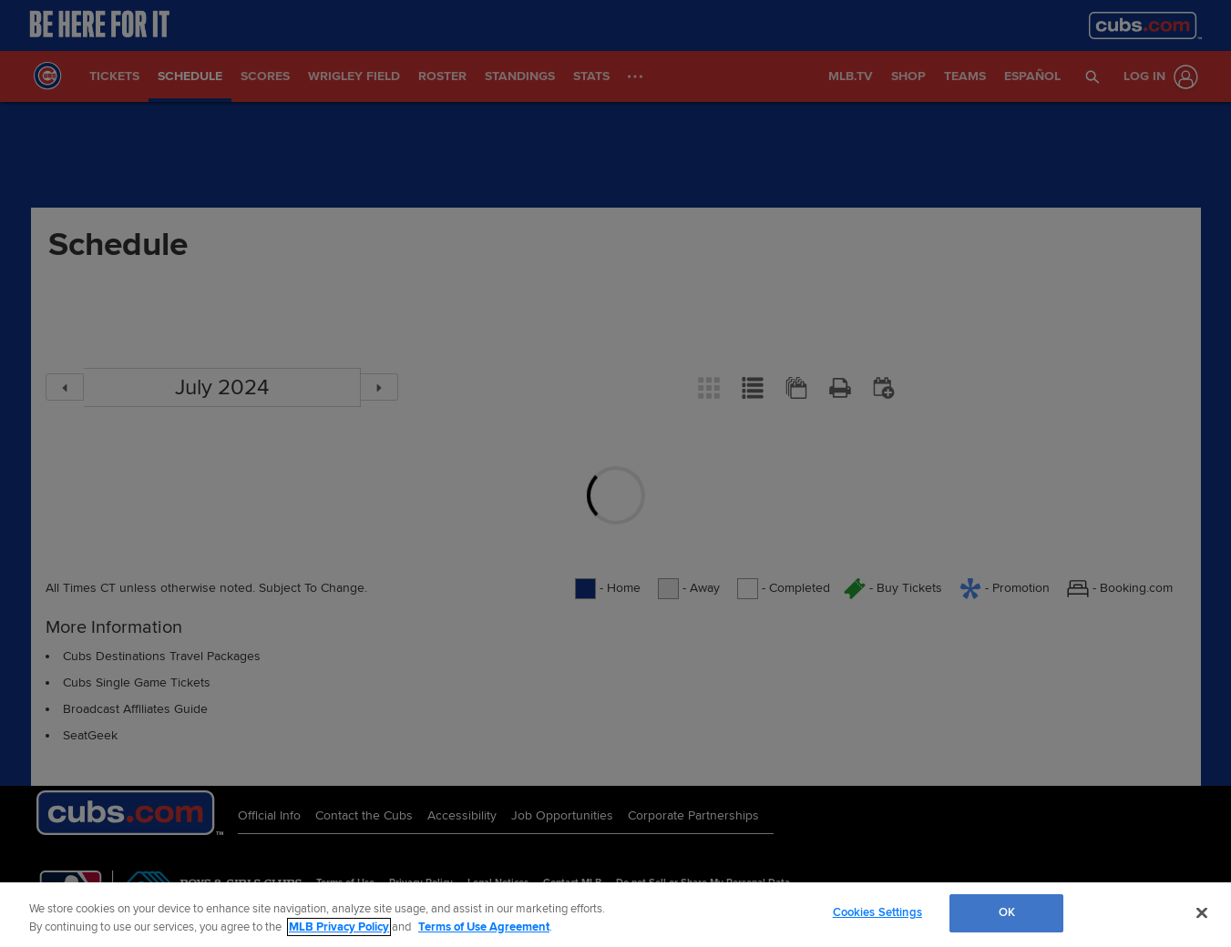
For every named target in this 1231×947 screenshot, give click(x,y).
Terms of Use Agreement (483, 927)
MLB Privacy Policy (339, 927)
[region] (615, 914)
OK (1007, 912)
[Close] (1202, 912)
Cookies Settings (877, 912)
